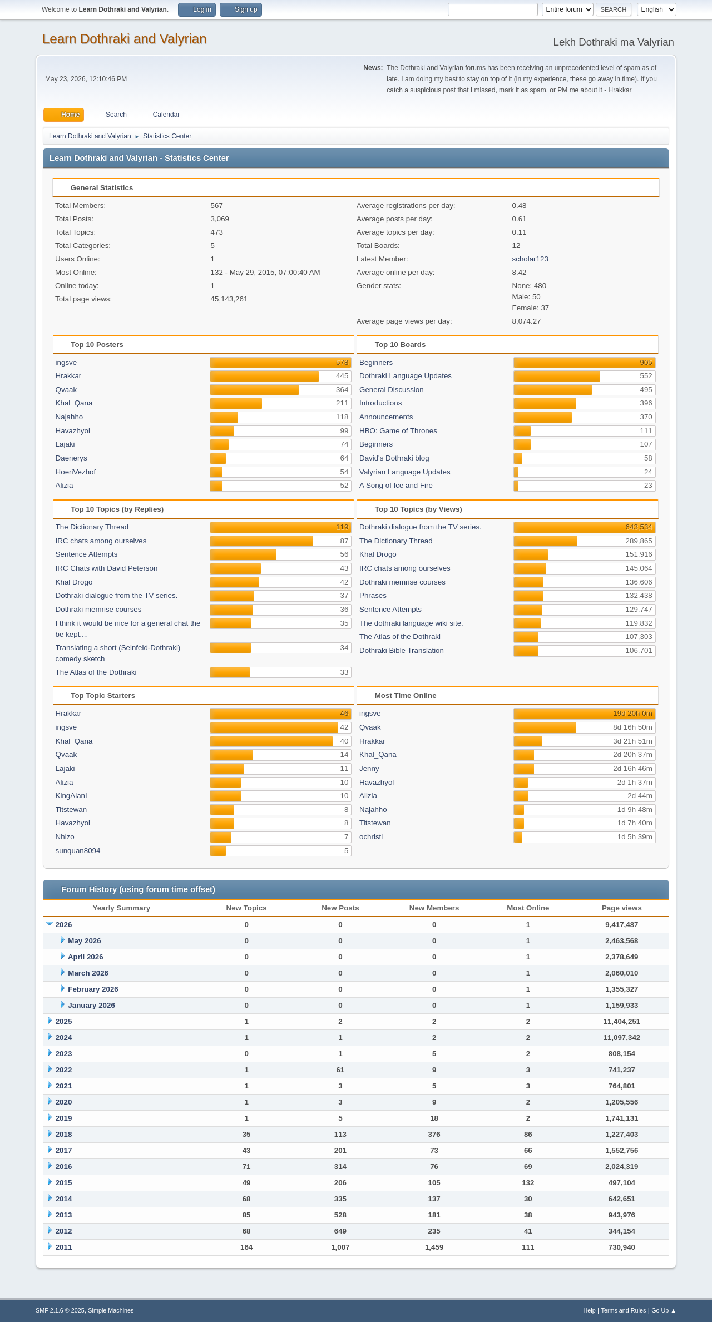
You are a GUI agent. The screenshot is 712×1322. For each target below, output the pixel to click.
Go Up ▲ (663, 1310)
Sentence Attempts (87, 554)
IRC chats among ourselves (101, 541)
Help (590, 1310)
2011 (64, 1247)
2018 (64, 1134)
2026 (64, 924)
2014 (64, 1199)
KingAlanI (71, 795)
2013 (64, 1215)
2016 (64, 1166)
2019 (64, 1118)
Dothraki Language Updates (405, 376)
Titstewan (71, 809)
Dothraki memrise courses (99, 609)
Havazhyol (73, 431)
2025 (64, 1021)
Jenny (369, 768)
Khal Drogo (74, 582)
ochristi (371, 837)
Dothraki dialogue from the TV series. (117, 595)
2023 (64, 1053)
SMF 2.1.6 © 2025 (60, 1310)
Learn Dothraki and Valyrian (124, 38)
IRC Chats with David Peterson (107, 568)
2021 (64, 1086)
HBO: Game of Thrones (398, 431)
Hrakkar (69, 376)
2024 (64, 1037)
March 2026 (88, 973)
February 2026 (93, 989)
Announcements (386, 417)
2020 (64, 1102)
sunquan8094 (78, 850)
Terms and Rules (623, 1310)
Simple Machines (111, 1310)
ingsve (66, 362)
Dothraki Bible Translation (401, 650)
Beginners (376, 362)
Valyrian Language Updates (405, 472)
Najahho (69, 417)
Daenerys (71, 458)
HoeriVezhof (76, 472)
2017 (64, 1150)
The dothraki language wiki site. (411, 623)
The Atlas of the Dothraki (96, 672)
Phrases (373, 595)
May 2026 (84, 941)
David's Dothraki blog (394, 458)
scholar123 (530, 259)
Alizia (64, 485)
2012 (64, 1231)
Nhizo (65, 837)
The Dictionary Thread (92, 527)
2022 (64, 1070)
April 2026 (85, 957)
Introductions (380, 403)
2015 (64, 1183)
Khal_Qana (74, 403)
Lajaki (65, 444)
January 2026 (91, 1005)
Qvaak (66, 389)
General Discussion (391, 389)
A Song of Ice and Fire (396, 485)
